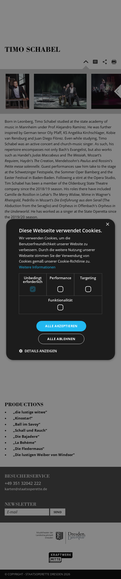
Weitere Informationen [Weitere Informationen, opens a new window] (37, 267)
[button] (38, 351)
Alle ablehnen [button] (61, 339)
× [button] (107, 224)
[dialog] (60, 289)
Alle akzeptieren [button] (61, 326)
